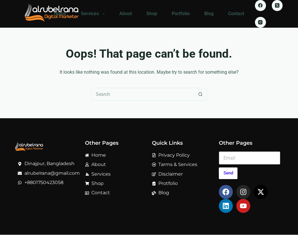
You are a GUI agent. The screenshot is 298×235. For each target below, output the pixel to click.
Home (60, 13)
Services (94, 13)
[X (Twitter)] (277, 5)
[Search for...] (142, 94)
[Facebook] (260, 5)
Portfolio (181, 13)
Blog (209, 13)
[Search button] (200, 94)
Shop (151, 13)
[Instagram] (260, 22)
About (125, 13)
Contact (236, 13)
